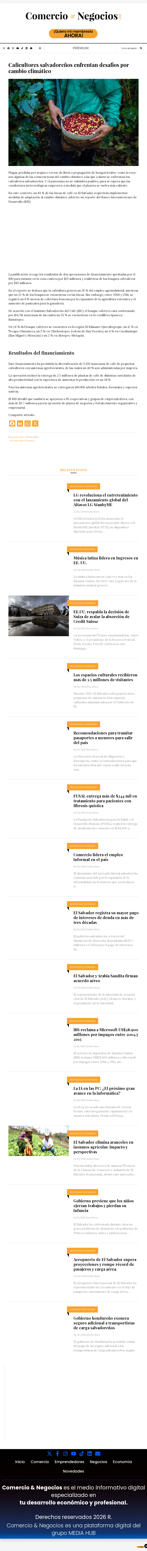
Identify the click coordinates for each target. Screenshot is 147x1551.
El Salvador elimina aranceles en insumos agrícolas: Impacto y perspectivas (103, 1146)
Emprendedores (69, 1461)
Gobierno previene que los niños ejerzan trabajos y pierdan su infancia (104, 1205)
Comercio (75, 1309)
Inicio (20, 1461)
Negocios (89, 549)
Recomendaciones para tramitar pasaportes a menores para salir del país (103, 737)
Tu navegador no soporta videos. (73, 239)
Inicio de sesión (129, 48)
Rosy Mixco (92, 628)
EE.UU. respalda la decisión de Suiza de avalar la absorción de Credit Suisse (102, 616)
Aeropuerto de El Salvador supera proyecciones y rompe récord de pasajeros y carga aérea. (105, 1264)
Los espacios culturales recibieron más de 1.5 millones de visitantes (105, 677)
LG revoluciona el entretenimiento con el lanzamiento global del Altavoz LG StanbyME (106, 499)
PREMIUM (81, 48)
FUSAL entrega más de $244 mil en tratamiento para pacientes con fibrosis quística (105, 800)
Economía (29, 440)
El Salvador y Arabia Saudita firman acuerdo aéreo (106, 978)
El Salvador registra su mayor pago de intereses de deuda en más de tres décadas (106, 917)
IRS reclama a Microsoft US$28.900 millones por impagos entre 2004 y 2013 (106, 1034)
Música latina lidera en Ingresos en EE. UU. (106, 560)
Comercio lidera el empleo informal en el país (98, 857)
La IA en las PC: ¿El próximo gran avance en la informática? (104, 1091)
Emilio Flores (18, 437)
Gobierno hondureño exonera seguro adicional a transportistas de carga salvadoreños (104, 1322)
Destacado (17, 440)
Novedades (90, 486)
